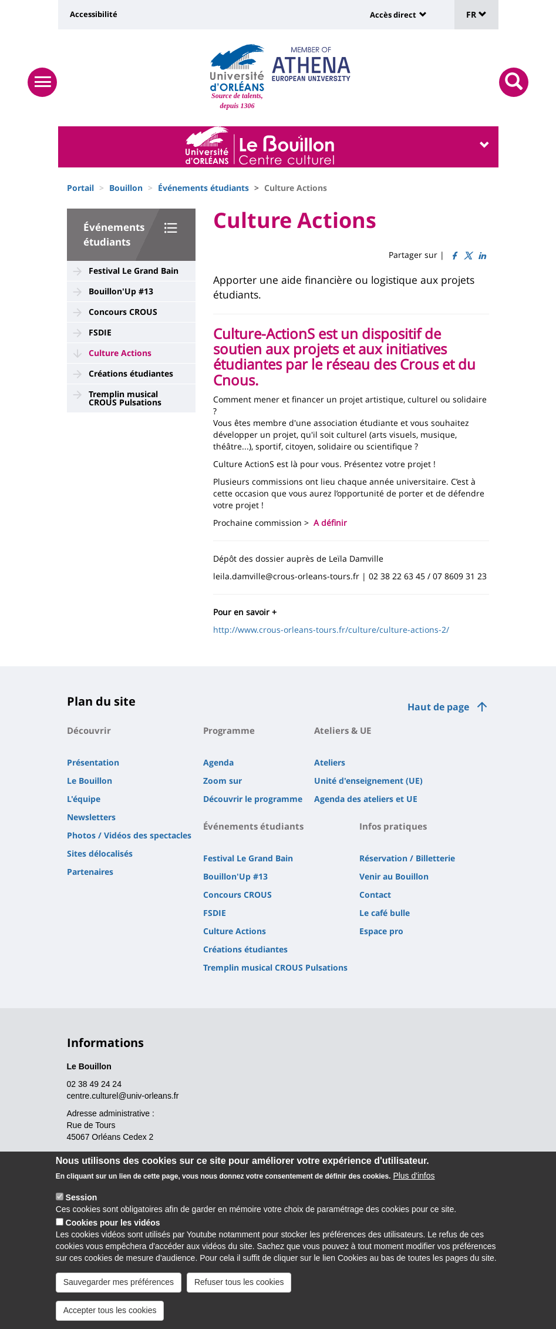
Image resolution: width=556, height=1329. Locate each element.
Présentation (93, 762)
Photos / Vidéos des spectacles (129, 835)
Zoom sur (222, 780)
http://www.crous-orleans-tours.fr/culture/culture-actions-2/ (331, 629)
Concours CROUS (123, 311)
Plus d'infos (413, 1175)
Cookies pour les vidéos (113, 1222)
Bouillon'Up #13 (121, 291)
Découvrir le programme (252, 798)
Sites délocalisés (100, 853)
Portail (80, 187)
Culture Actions (120, 352)
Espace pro (381, 931)
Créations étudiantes (131, 373)
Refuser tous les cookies (239, 1282)
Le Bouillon (89, 780)
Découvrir (89, 730)
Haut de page (438, 706)
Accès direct (393, 14)
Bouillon (126, 187)
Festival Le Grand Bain (133, 270)
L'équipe (83, 798)
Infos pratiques (393, 826)
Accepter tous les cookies (110, 1310)
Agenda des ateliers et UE (365, 798)
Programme (229, 730)
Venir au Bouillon (394, 876)
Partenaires (90, 871)
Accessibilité (93, 14)
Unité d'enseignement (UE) (368, 780)
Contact (375, 894)
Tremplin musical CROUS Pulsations (125, 398)
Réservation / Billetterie (407, 858)
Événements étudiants (203, 187)
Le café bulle (384, 912)
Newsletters (91, 817)
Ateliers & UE (342, 730)
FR (476, 14)
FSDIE (100, 332)
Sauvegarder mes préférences (118, 1282)
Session (81, 1197)
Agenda (218, 762)
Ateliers (329, 762)
